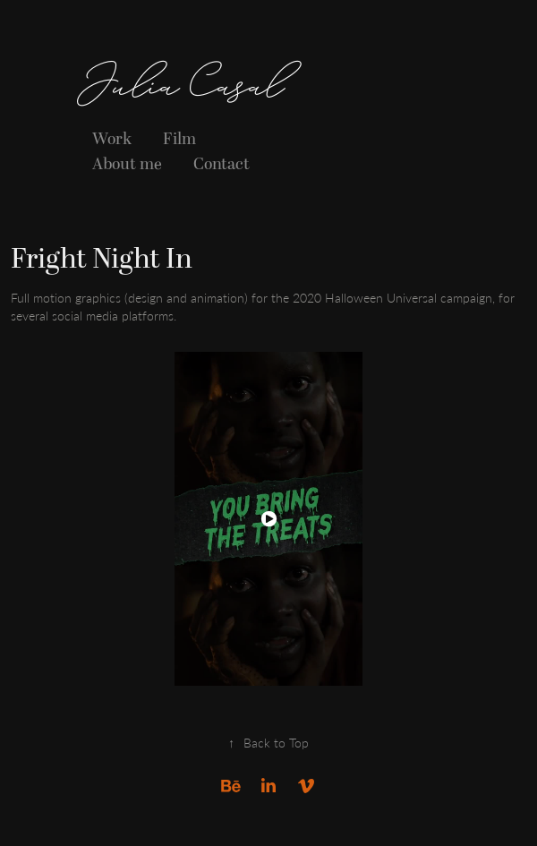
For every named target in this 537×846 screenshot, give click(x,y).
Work (112, 139)
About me (127, 164)
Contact (221, 164)
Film (179, 139)
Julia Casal (181, 90)
